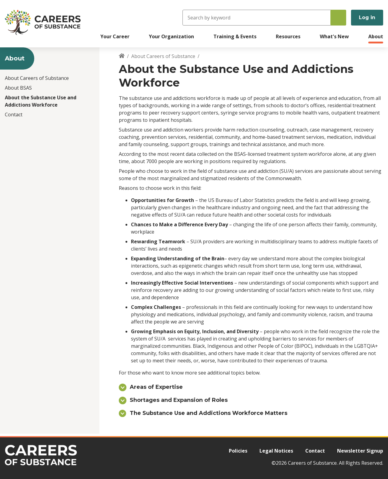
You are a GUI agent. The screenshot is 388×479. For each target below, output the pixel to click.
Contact (13, 114)
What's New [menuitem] (334, 36)
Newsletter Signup (360, 450)
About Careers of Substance (37, 78)
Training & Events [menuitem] (234, 36)
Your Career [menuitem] (114, 36)
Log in (367, 17)
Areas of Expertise (156, 387)
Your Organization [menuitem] (171, 36)
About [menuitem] (375, 36)
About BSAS (18, 87)
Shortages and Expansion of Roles (179, 400)
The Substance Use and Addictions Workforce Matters (208, 413)
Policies (238, 450)
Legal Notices (276, 450)
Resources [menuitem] (288, 36)
